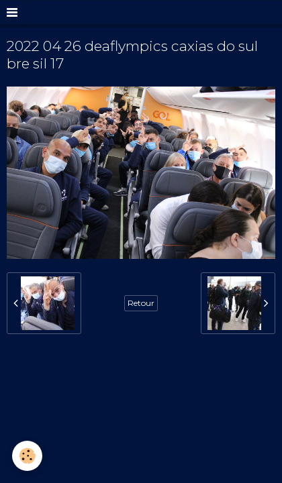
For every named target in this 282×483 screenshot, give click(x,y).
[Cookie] (27, 456)
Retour (141, 303)
